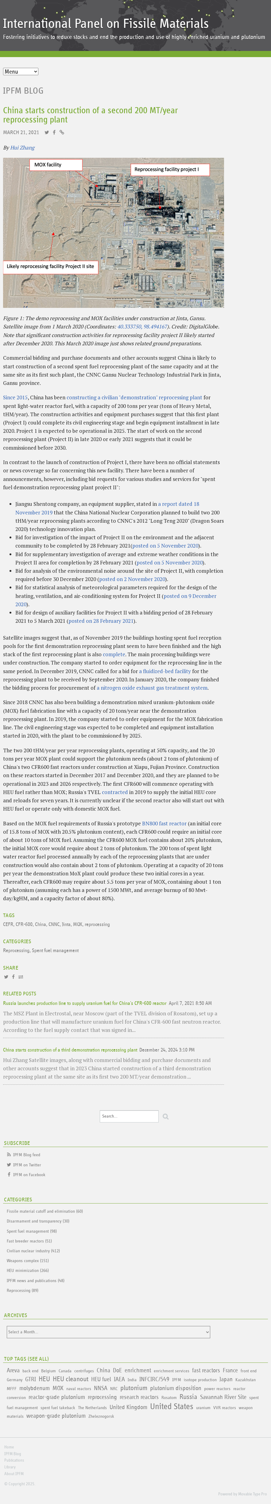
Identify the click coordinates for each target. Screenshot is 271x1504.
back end (30, 1371)
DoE (117, 1370)
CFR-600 (24, 924)
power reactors (217, 1388)
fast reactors (206, 1370)
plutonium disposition (175, 1388)
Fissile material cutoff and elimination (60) (45, 1211)
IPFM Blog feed (26, 1155)
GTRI (30, 1379)
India (132, 1380)
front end (249, 1371)
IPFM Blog (23, 90)
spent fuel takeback (58, 1407)
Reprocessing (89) (22, 1290)
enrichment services (171, 1371)
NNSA (100, 1388)
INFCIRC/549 (154, 1379)
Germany (14, 1380)
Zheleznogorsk (101, 1416)
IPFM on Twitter (27, 1165)
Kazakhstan (245, 1380)
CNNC (54, 924)
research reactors (139, 1397)
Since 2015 (15, 397)
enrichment (138, 1370)
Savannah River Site (223, 1397)
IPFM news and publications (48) (35, 1280)
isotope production (200, 1380)
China (40, 924)
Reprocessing (16, 950)
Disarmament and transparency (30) (38, 1221)
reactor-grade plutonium (57, 1397)
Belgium (48, 1371)
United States (171, 1406)
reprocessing (97, 924)
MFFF (12, 1388)
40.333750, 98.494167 (142, 326)
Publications (14, 1460)
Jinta (66, 924)
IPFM (176, 1380)
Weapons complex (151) (28, 1260)
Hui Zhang (22, 147)
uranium (203, 1407)
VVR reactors (224, 1407)
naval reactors (78, 1388)
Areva (13, 1370)
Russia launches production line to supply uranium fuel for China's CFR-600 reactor (85, 1003)
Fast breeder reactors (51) (29, 1241)
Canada (65, 1371)
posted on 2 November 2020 (132, 579)
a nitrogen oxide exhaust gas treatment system (152, 687)
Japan (226, 1379)
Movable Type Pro (252, 1494)
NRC (114, 1388)
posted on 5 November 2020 (165, 545)
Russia (188, 1397)
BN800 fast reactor (164, 823)
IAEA (119, 1379)
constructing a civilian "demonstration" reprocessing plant (134, 397)
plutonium (133, 1388)
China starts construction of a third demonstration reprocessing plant (70, 1050)
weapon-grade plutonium (56, 1416)
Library (10, 1467)
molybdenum (34, 1388)
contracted (115, 792)
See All (38, 1359)
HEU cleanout (70, 1379)
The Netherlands (92, 1407)
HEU (44, 1379)
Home (9, 1447)
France (230, 1370)
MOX (77, 924)
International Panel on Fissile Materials (106, 24)
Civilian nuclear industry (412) (33, 1251)
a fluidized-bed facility (165, 671)
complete (114, 654)
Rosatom (169, 1397)
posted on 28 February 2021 (101, 620)
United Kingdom (128, 1407)
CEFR (8, 924)
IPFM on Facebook (29, 1175)
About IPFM (14, 1474)
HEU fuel (101, 1379)
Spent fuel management (55, 950)
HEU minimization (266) (28, 1270)
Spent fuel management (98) (32, 1231)
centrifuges (84, 1371)
